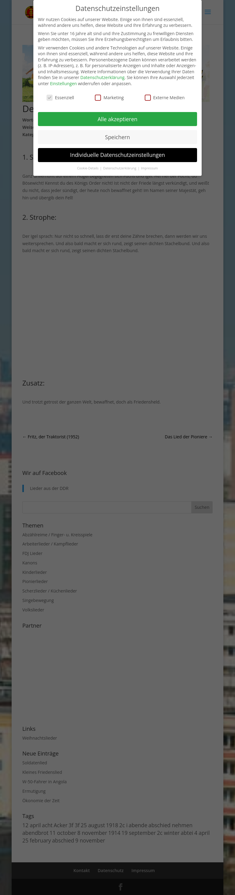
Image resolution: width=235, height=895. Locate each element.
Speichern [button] (117, 137)
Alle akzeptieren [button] (117, 119)
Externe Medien (165, 97)
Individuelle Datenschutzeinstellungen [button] (117, 154)
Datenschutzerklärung (102, 77)
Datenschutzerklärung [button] (120, 168)
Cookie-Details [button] (88, 168)
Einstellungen (63, 83)
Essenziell (60, 97)
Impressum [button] (149, 168)
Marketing (109, 97)
